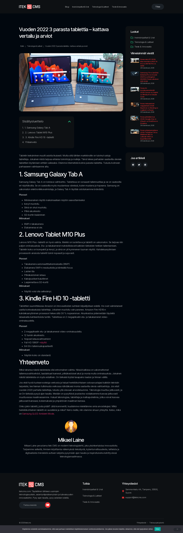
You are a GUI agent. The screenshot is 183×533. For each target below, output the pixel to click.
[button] (69, 121)
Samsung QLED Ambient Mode (38, 413)
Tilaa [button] (157, 7)
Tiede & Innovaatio (119, 7)
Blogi (67, 7)
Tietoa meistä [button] (29, 505)
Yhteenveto (31, 142)
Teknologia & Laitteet (100, 7)
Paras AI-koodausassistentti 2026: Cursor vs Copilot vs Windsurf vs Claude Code (149, 92)
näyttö (43, 342)
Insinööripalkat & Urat (80, 7)
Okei (157, 529)
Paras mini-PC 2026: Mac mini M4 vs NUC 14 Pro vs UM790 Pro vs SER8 (148, 62)
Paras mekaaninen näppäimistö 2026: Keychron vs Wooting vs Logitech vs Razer (149, 107)
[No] (177, 529)
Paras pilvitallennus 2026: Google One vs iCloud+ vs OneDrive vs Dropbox (149, 120)
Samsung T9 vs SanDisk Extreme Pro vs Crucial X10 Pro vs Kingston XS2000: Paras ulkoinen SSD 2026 (149, 77)
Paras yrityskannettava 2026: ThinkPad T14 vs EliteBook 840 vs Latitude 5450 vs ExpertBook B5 (149, 134)
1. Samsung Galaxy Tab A (37, 127)
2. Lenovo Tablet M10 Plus (38, 132)
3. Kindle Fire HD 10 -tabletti (39, 137)
